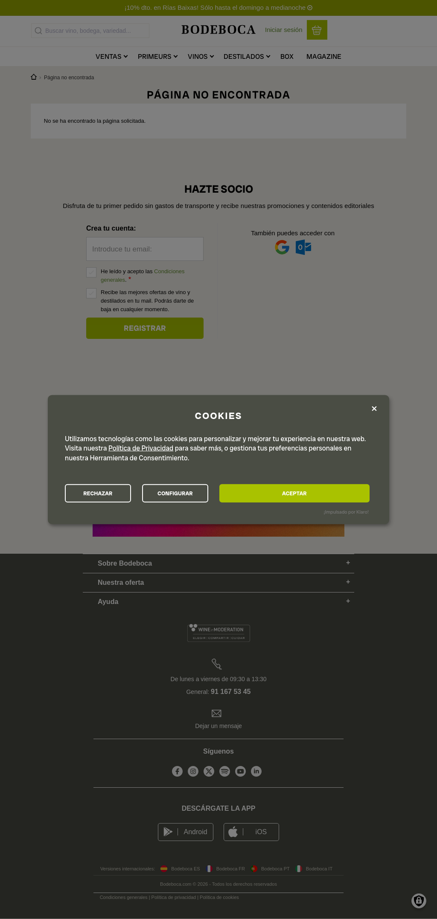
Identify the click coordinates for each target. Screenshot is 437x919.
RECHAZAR (112, 493)
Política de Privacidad (140, 446)
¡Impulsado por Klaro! (346, 513)
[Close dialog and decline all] (374, 407)
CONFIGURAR (218, 493)
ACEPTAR (322, 493)
